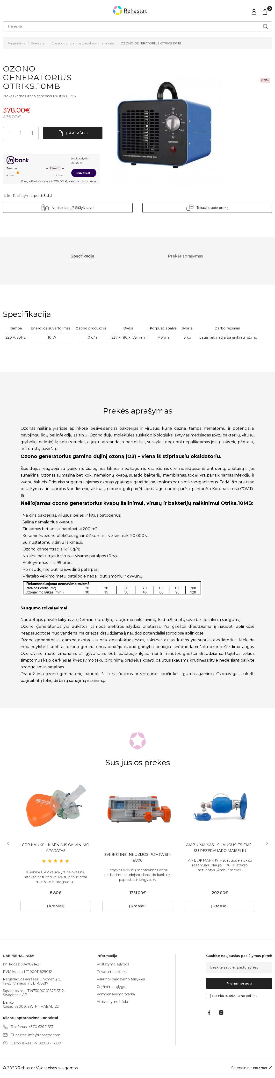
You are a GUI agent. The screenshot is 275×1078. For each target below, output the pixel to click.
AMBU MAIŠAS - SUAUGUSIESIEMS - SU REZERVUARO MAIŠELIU (220, 849)
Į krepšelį (77, 133)
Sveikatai (38, 43)
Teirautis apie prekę (205, 208)
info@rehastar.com (44, 1035)
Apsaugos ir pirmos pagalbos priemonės (82, 43)
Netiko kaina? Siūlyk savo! (79, 208)
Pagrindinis (16, 43)
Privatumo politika (112, 972)
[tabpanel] (55, 806)
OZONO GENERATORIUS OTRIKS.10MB (150, 43)
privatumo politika (243, 996)
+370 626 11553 (41, 1027)
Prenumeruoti (239, 983)
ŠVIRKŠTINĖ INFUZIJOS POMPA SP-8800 (138, 858)
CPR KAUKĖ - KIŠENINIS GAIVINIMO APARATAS (56, 849)
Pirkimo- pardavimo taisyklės (121, 979)
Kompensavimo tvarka (116, 994)
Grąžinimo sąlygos (112, 987)
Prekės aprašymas (186, 256)
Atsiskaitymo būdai (113, 1001)
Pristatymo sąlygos (113, 964)
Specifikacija (82, 256)
